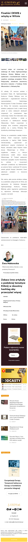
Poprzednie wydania (14, 360)
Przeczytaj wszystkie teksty (10, 272)
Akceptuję (14, 539)
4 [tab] (14, 63)
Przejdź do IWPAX (13, 493)
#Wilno (5, 315)
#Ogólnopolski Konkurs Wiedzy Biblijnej (11, 301)
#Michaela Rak (7, 306)
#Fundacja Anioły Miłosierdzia (11, 310)
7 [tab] (20, 63)
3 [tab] (11, 63)
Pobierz (13, 355)
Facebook (15, 23)
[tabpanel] (3, 60)
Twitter (21, 23)
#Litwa (13, 319)
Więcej (12, 535)
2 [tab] (9, 63)
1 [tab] (7, 63)
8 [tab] (23, 63)
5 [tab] (16, 63)
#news (5, 319)
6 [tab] (18, 63)
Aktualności (13, 20)
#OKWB (5, 296)
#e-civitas (14, 315)
